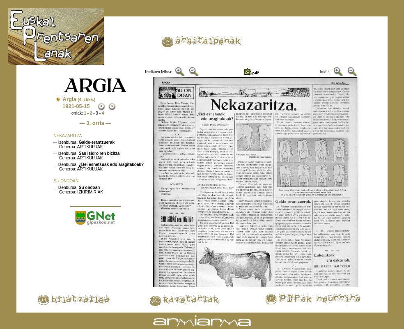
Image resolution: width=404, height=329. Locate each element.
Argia (79, 99)
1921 (68, 106)
